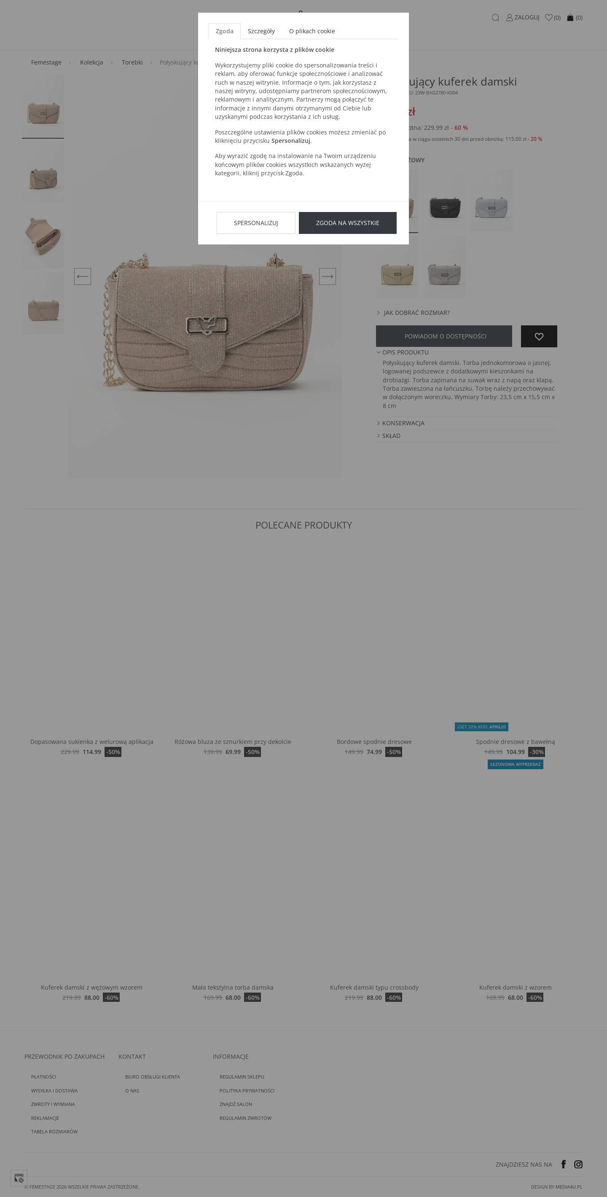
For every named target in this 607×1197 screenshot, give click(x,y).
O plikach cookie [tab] (312, 31)
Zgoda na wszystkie (347, 223)
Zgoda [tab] (225, 31)
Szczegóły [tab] (261, 31)
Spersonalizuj (256, 223)
